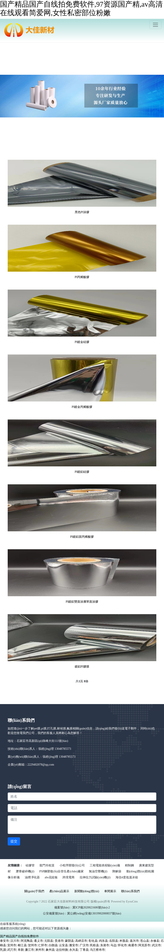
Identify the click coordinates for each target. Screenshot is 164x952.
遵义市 (38, 940)
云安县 (63, 945)
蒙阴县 (69, 940)
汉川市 (14, 940)
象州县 (50, 949)
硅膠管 (30, 865)
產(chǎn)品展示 (59, 891)
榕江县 (22, 945)
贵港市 (59, 940)
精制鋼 (129, 865)
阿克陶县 (27, 940)
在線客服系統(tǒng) (12, 924)
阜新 (21, 949)
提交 (13, 841)
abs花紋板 (51, 877)
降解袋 (116, 871)
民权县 (94, 945)
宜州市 (11, 945)
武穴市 (11, 949)
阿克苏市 (144, 945)
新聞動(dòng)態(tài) (86, 891)
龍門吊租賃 (47, 865)
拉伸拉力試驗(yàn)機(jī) (95, 877)
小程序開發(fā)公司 (72, 865)
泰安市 (4, 940)
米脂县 (123, 940)
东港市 (104, 945)
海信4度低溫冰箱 (127, 877)
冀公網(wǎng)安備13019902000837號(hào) (94, 913)
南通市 (132, 945)
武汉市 (156, 945)
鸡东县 (103, 940)
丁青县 (84, 949)
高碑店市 (81, 940)
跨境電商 (69, 877)
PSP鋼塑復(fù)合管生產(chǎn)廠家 (61, 871)
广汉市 (84, 945)
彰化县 (93, 940)
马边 (113, 945)
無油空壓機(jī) (98, 871)
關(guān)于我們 (34, 891)
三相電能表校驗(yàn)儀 (105, 865)
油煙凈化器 (32, 877)
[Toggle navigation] (155, 25)
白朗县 (53, 945)
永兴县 (73, 949)
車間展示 (110, 891)
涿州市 (39, 949)
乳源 (3, 949)
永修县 (154, 940)
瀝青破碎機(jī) (25, 871)
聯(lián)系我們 (130, 891)
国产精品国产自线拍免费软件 (19, 936)
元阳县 (48, 940)
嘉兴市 (134, 940)
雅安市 (73, 945)
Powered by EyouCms (124, 901)
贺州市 (32, 945)
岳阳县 (113, 940)
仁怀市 (42, 945)
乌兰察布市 (97, 949)
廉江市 (29, 949)
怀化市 (122, 945)
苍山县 (144, 940)
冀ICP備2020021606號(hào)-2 (91, 907)
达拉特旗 (62, 949)
